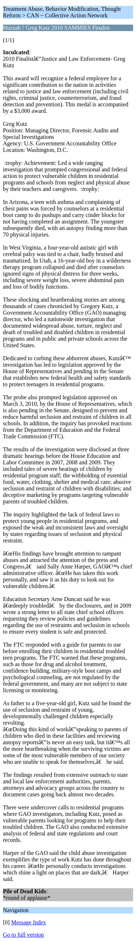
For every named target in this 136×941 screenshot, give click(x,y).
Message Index (28, 922)
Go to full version (23, 935)
